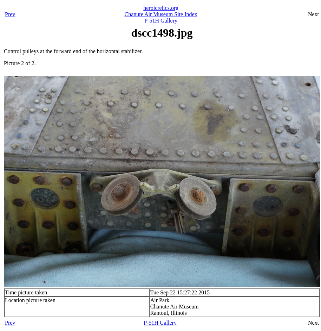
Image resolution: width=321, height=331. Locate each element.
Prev (10, 14)
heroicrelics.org (160, 8)
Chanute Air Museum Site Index (161, 14)
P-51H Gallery (160, 21)
